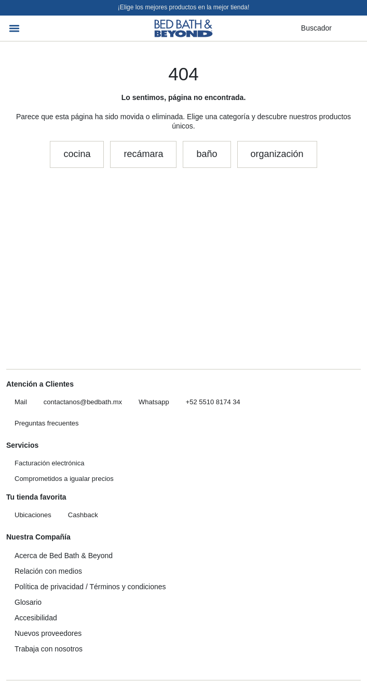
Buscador (316, 28)
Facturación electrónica (49, 463)
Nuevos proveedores (48, 633)
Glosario (28, 602)
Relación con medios (48, 571)
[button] (14, 28)
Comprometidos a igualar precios (64, 478)
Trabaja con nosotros (49, 649)
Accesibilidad (36, 618)
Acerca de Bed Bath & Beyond (64, 555)
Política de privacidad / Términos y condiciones (90, 587)
